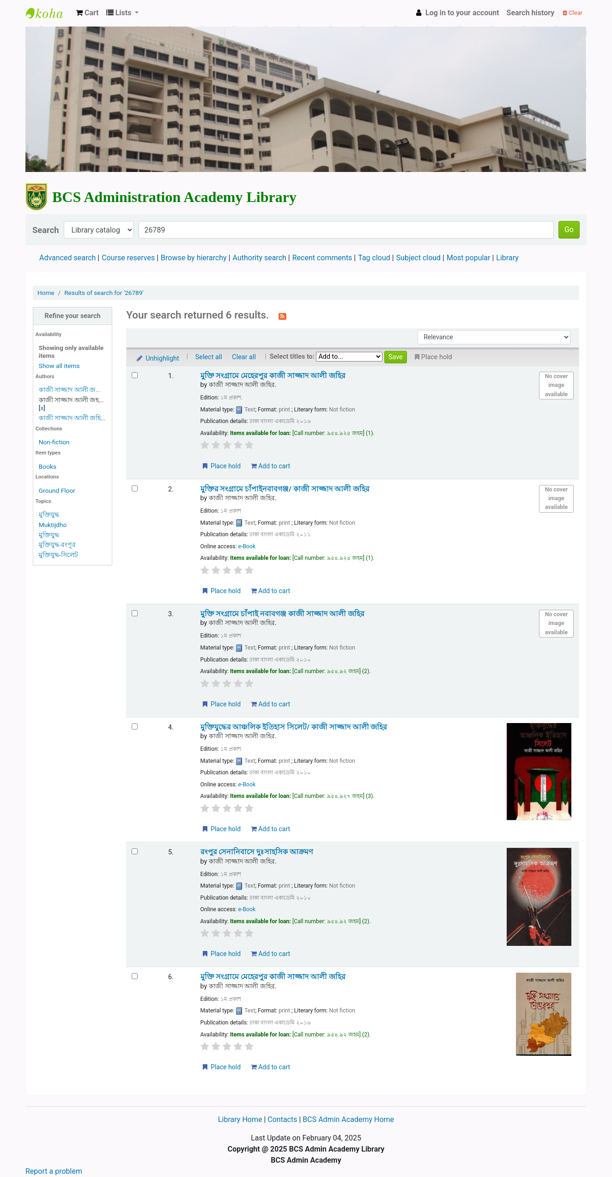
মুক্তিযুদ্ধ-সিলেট (58, 554)
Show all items (59, 365)
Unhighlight (157, 358)
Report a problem (53, 1171)
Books (47, 466)
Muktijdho (53, 524)
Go (569, 229)
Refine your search (73, 316)
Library (507, 257)
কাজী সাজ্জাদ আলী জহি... (72, 418)
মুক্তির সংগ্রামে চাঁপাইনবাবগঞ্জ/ (285, 489)
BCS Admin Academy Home (348, 1119)
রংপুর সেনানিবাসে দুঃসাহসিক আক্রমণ (257, 852)
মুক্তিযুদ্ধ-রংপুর (57, 544)
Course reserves (128, 257)
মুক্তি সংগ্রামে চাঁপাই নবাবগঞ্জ (282, 614)
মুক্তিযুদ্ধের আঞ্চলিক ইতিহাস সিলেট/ (294, 727)
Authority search (259, 257)
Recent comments (322, 257)
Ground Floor (57, 490)
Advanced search (67, 257)
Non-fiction (54, 442)
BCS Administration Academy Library (49, 13)
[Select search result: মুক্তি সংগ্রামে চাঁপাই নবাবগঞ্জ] (135, 613)
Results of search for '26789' (104, 292)
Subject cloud (418, 257)
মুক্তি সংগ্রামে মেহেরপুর (272, 376)
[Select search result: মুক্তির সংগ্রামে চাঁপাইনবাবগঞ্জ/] (135, 488)
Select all (208, 357)
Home (46, 292)
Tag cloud (374, 257)
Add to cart (270, 466)
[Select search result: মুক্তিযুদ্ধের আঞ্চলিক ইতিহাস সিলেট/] (135, 726)
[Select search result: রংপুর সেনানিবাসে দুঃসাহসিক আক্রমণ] (135, 851)
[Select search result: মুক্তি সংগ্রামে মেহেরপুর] (135, 375)
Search (45, 230)
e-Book (247, 546)
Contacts (282, 1119)
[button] (87, 13)
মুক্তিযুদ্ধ (49, 514)
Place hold (221, 466)
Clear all (244, 357)
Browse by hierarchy (194, 257)
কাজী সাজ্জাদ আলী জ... (70, 389)
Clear (572, 12)
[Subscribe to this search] (282, 316)
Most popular (468, 257)
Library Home (241, 1119)
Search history (531, 12)
